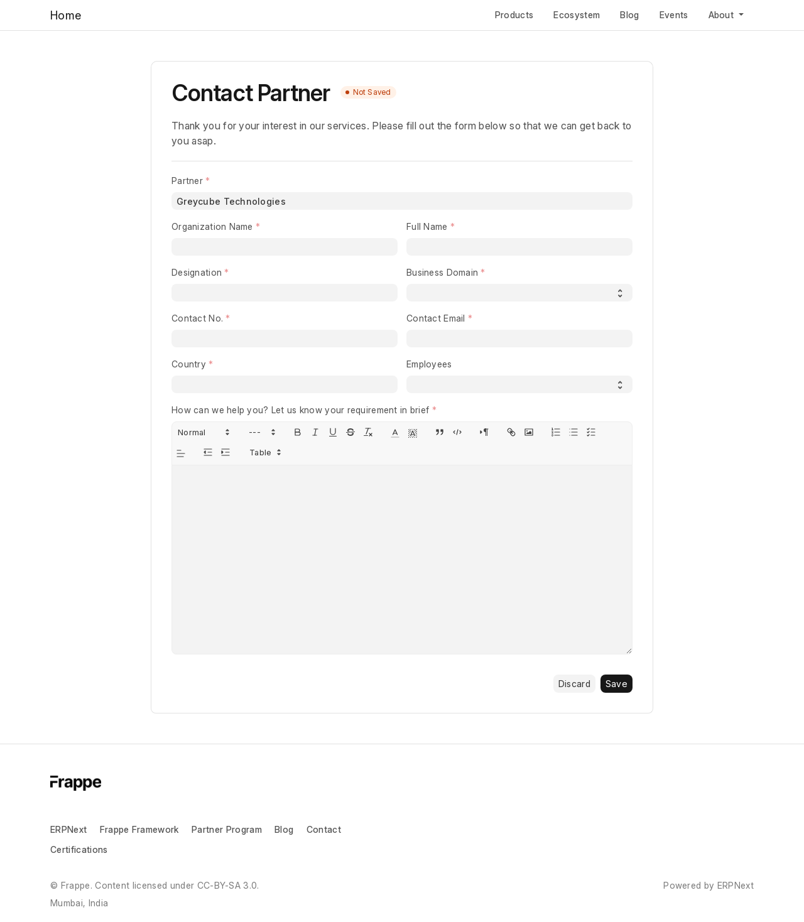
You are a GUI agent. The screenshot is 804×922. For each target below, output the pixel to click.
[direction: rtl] (484, 432)
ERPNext (68, 829)
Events (674, 14)
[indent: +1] (225, 452)
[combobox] (402, 201)
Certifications (78, 849)
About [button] (723, 14)
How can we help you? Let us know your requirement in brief (300, 409)
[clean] (368, 432)
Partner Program (227, 829)
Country (188, 364)
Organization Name (212, 226)
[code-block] (457, 432)
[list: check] (591, 432)
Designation (196, 272)
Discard (574, 683)
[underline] (333, 432)
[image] (529, 432)
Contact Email (435, 318)
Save (616, 683)
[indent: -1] (208, 452)
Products (514, 14)
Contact (324, 829)
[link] (511, 432)
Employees (429, 364)
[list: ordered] (556, 432)
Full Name (427, 226)
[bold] (298, 432)
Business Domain (442, 272)
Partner (187, 180)
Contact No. (197, 318)
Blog (629, 14)
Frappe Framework (139, 829)
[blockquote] (439, 432)
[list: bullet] (573, 432)
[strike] (350, 432)
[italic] (315, 432)
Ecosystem (576, 14)
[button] (203, 432)
